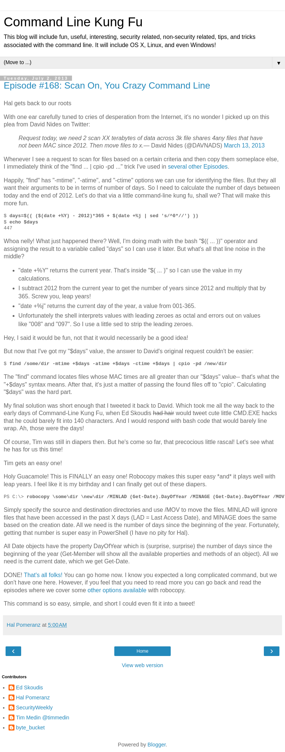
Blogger (157, 745)
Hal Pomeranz (33, 697)
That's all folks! (43, 575)
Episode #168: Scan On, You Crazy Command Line (107, 85)
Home (142, 651)
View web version (142, 665)
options (112, 590)
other (195, 166)
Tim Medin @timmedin (42, 717)
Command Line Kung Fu (73, 22)
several (177, 166)
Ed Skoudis (29, 687)
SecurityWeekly (34, 707)
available (134, 590)
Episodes (215, 166)
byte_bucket (30, 728)
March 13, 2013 (244, 145)
